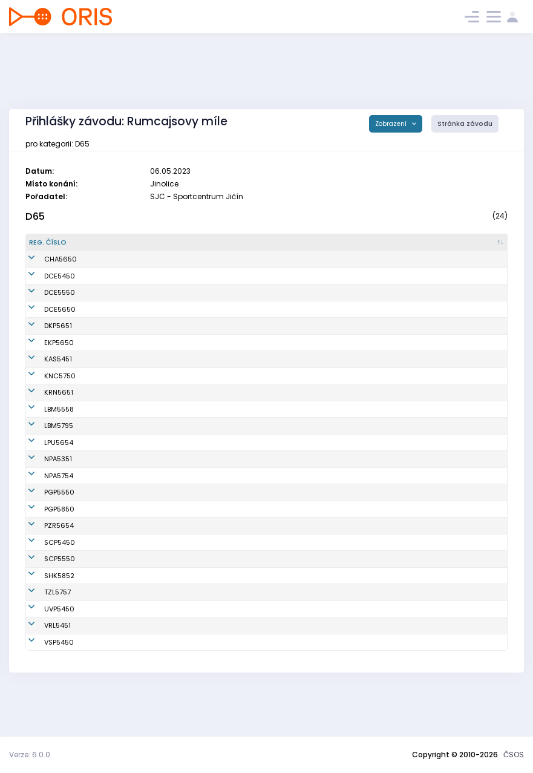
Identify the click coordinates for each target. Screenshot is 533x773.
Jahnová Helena (114, 599)
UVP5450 (44, 649)
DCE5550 (44, 303)
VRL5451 (42, 665)
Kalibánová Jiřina (116, 489)
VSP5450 (44, 682)
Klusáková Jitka (113, 336)
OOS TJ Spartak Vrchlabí (222, 665)
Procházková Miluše (120, 286)
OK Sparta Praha (209, 582)
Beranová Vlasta (115, 649)
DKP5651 (43, 336)
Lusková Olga (110, 269)
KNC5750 (44, 385)
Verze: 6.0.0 (29, 754)
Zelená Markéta (113, 539)
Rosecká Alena (112, 560)
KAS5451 (43, 369)
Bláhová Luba (109, 615)
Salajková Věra (112, 424)
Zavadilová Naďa (116, 582)
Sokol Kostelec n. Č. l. (215, 385)
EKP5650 (44, 352)
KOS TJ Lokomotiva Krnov (223, 402)
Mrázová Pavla (112, 303)
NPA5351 (43, 489)
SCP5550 (44, 599)
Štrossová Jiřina (114, 319)
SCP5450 (44, 582)
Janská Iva (105, 451)
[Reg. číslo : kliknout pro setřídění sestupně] (54, 247)
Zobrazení (391, 123)
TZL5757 (42, 632)
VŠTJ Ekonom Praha (213, 352)
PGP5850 (44, 539)
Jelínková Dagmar (118, 632)
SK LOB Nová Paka (211, 489)
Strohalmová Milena (121, 402)
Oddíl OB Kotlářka (211, 336)
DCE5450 (44, 286)
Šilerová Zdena (112, 385)
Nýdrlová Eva (109, 665)
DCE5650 (44, 319)
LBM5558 (44, 424)
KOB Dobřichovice (210, 286)
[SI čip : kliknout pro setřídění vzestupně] (348, 247)
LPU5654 (43, 472)
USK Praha (198, 682)
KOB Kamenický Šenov (218, 369)
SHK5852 (44, 615)
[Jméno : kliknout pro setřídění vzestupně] (130, 247)
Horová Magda (112, 682)
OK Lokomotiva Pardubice (224, 472)
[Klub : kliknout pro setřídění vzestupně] (225, 247)
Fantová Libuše (112, 352)
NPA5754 (43, 505)
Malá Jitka (104, 369)
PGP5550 (44, 522)
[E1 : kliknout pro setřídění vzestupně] (393, 247)
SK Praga (196, 522)
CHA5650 (45, 269)
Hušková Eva (108, 505)
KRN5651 (43, 402)
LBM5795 (43, 451)
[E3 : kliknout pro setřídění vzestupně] (485, 247)
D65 (35, 216)
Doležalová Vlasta (117, 522)
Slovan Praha (203, 649)
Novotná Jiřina (111, 472)
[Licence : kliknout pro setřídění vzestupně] (298, 247)
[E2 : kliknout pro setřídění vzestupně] (439, 247)
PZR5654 (44, 560)
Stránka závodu (464, 123)
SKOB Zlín (197, 632)
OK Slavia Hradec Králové (224, 615)
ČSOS (513, 754)
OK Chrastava (205, 269)
